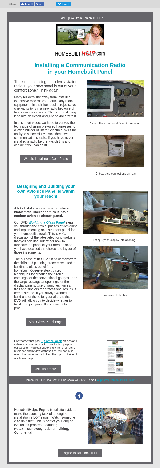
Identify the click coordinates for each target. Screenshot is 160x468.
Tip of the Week (51, 341)
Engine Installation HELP (80, 453)
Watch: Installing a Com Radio (46, 158)
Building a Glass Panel (47, 222)
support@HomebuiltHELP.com (116, 380)
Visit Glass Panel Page (46, 322)
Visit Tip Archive (46, 369)
